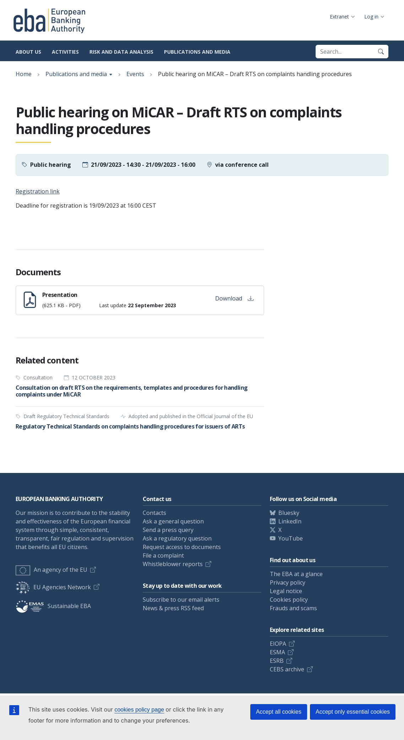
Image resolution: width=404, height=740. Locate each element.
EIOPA (278, 644)
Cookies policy (289, 599)
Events (135, 74)
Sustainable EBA (53, 606)
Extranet (339, 16)
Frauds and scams (293, 608)
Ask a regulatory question (177, 538)
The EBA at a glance (296, 574)
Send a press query (168, 530)
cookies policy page (139, 710)
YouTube (290, 538)
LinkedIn (289, 521)
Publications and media (197, 51)
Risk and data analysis (121, 51)
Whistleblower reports (173, 564)
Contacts (154, 513)
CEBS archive (287, 669)
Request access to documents (182, 547)
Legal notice (286, 591)
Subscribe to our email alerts (181, 599)
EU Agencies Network (53, 587)
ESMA (277, 652)
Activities (65, 51)
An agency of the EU (51, 570)
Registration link (38, 191)
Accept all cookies (278, 712)
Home (24, 74)
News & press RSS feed (173, 608)
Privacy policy (287, 582)
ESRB (277, 661)
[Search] (380, 51)
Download (234, 298)
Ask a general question (173, 521)
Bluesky (288, 513)
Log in (371, 16)
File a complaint (163, 555)
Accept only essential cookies (353, 712)
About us (28, 51)
